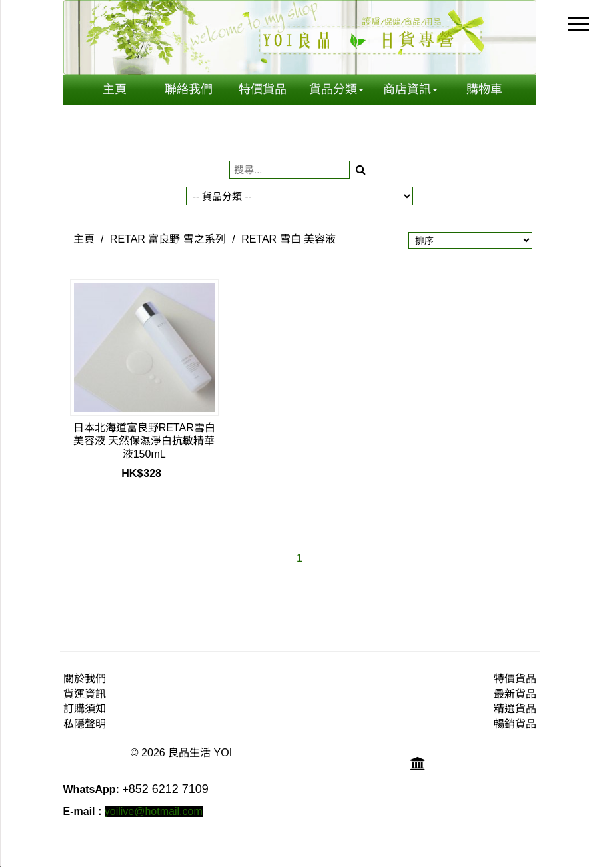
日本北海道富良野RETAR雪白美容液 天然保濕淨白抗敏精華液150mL (144, 441)
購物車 (484, 89)
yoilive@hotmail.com (154, 811)
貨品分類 (336, 89)
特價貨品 (263, 89)
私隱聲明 (84, 724)
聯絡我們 (189, 89)
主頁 (115, 89)
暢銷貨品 (515, 724)
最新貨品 (515, 694)
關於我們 (84, 678)
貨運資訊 (84, 694)
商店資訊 (410, 89)
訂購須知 (84, 708)
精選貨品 (515, 708)
